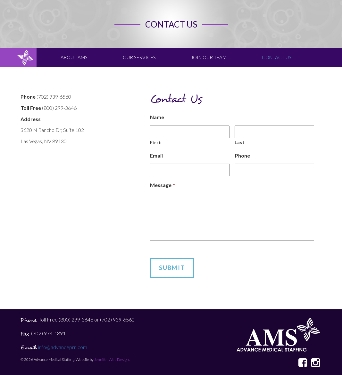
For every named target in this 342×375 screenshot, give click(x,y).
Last (240, 142)
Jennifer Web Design (111, 359)
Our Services (139, 57)
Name (157, 117)
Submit (172, 267)
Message (162, 185)
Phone (242, 155)
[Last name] (274, 132)
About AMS (74, 57)
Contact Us (276, 57)
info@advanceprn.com (62, 347)
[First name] (189, 132)
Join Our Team (209, 57)
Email (156, 155)
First (155, 142)
